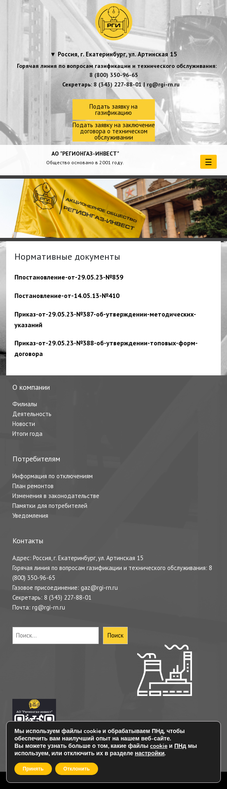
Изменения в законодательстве (55, 496)
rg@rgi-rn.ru (163, 84)
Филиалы (24, 404)
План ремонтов (33, 486)
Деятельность (31, 414)
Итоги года (27, 434)
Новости (23, 424)
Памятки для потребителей (49, 506)
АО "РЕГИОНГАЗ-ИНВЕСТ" (85, 153)
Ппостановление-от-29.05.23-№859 (68, 277)
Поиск (116, 635)
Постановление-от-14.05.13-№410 (66, 295)
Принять (33, 769)
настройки (149, 753)
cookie (158, 746)
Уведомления (30, 515)
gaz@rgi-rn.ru (99, 587)
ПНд (180, 746)
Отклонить (76, 769)
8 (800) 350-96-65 (113, 75)
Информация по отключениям (52, 476)
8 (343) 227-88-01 (118, 84)
